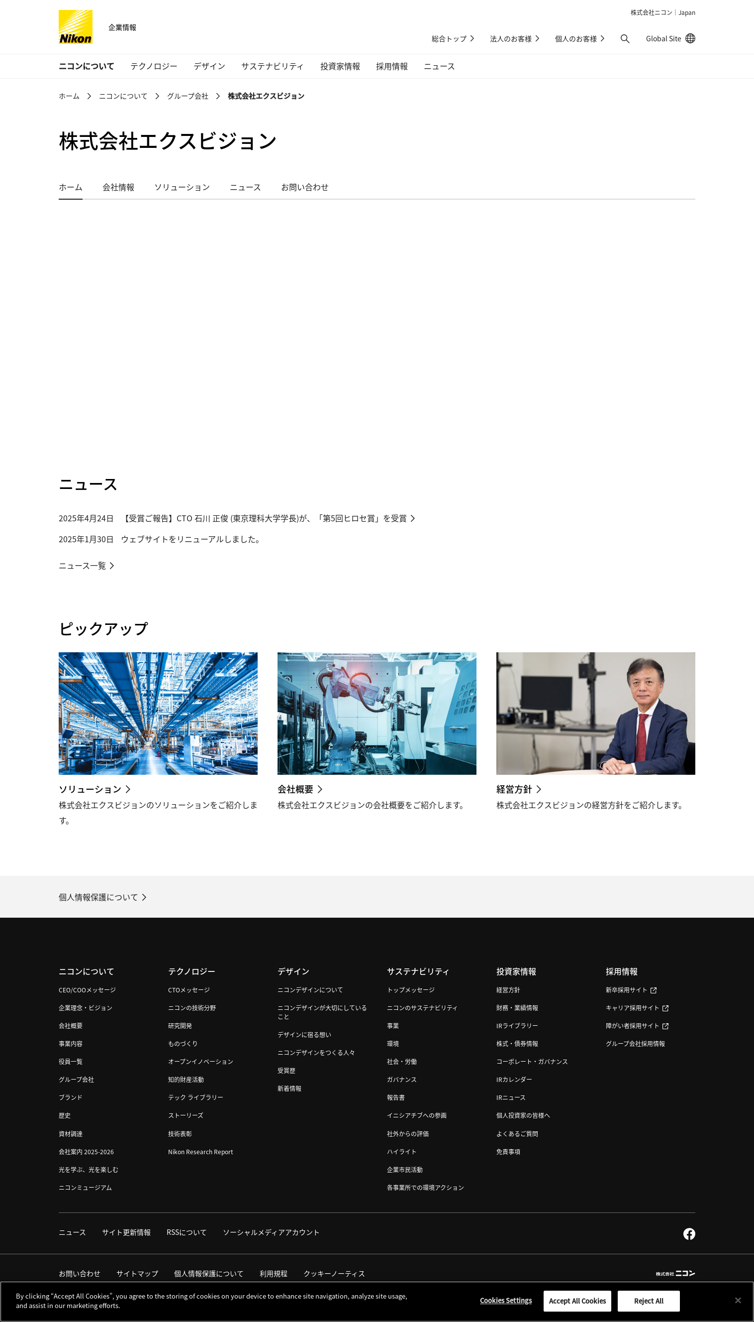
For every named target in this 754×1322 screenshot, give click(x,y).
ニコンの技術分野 (192, 1007)
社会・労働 (402, 1061)
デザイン (293, 971)
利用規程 (273, 1273)
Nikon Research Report (200, 1151)
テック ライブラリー (195, 1097)
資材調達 (71, 1133)
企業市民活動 (405, 1169)
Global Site (670, 38)
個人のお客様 (576, 38)
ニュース (439, 66)
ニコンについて (123, 96)
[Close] (738, 1300)
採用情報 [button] (392, 66)
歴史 (65, 1115)
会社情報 (118, 187)
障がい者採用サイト (637, 1025)
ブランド (71, 1097)
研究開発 (180, 1025)
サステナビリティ (418, 971)
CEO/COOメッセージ (87, 989)
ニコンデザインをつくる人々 (316, 1052)
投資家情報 (516, 971)
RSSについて (187, 1232)
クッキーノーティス (334, 1273)
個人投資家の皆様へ (523, 1115)
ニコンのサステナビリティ (422, 1007)
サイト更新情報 (126, 1232)
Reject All (648, 1301)
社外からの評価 (408, 1133)
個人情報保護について (98, 897)
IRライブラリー (517, 1025)
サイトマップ (137, 1273)
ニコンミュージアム (85, 1187)
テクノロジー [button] (154, 66)
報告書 (396, 1097)
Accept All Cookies (577, 1301)
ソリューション (182, 187)
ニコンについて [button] (86, 66)
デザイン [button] (209, 66)
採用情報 (622, 971)
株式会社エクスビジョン (266, 96)
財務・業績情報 (517, 1007)
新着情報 (289, 1088)
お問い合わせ (305, 187)
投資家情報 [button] (340, 66)
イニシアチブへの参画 (417, 1115)
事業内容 (71, 1043)
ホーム (69, 96)
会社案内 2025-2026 (86, 1151)
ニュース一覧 (82, 565)
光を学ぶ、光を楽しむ (88, 1169)
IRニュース (511, 1097)
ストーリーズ (185, 1115)
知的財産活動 (186, 1079)
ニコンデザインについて (310, 989)
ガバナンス (402, 1079)
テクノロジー (191, 971)
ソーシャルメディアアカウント (271, 1232)
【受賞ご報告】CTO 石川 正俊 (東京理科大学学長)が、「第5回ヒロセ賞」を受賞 (264, 518)
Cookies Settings (506, 1300)
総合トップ (449, 38)
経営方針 (508, 989)
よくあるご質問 (517, 1133)
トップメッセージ (411, 989)
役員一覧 (71, 1061)
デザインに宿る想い (304, 1034)
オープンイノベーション (200, 1061)
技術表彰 (180, 1133)
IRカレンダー (514, 1079)
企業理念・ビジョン (85, 1007)
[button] (625, 39)
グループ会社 (187, 96)
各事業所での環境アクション (425, 1187)
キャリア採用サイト (637, 1007)
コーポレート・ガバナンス (532, 1061)
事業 (393, 1025)
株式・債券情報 (517, 1043)
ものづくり (183, 1043)
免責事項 (508, 1151)
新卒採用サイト (631, 989)
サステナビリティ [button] (272, 66)
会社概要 (71, 1025)
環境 (393, 1043)
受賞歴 (286, 1070)
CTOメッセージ (189, 989)
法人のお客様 (511, 38)
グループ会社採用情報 (635, 1043)
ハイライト (402, 1151)
